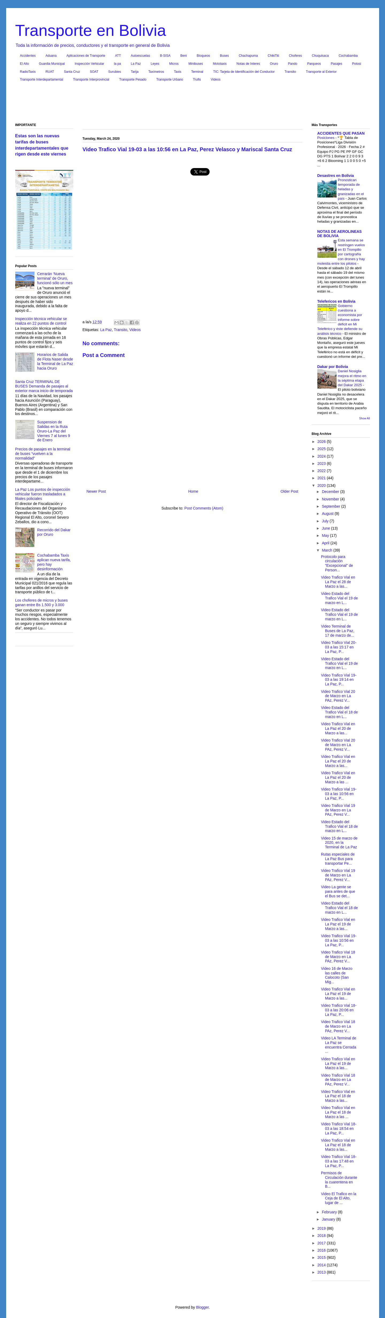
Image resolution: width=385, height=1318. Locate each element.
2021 (322, 478)
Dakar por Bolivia (332, 366)
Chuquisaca (320, 56)
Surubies (114, 72)
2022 (322, 471)
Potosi (356, 64)
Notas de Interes (248, 64)
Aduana (50, 56)
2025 (322, 449)
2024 (322, 456)
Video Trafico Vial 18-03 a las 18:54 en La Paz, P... (338, 1128)
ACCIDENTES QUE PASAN (341, 133)
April (326, 543)
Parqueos (314, 64)
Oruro (274, 64)
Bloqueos (203, 56)
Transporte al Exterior (321, 72)
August (328, 513)
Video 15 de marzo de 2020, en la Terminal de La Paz (339, 842)
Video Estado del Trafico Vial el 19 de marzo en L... (339, 598)
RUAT (49, 72)
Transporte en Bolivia (90, 30)
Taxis (177, 72)
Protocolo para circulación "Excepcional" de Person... (337, 563)
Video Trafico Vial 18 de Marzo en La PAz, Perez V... (338, 956)
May (326, 535)
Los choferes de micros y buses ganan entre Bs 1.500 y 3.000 (41, 602)
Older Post (289, 491)
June (326, 528)
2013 (322, 1272)
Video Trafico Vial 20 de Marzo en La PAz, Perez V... (338, 696)
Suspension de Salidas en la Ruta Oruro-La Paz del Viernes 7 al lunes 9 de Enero (53, 431)
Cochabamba (348, 56)
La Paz (136, 64)
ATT (118, 56)
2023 (322, 463)
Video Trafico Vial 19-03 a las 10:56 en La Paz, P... (338, 793)
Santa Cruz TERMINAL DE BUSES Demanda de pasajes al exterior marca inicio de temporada (44, 386)
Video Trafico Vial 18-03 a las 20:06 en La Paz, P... (338, 1010)
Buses (224, 56)
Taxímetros (156, 72)
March (327, 550)
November (331, 499)
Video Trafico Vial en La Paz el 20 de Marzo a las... (338, 728)
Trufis (197, 79)
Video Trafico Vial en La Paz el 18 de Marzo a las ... (338, 1112)
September (331, 506)
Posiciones (326, 138)
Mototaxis (219, 64)
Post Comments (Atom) (203, 508)
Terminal (197, 72)
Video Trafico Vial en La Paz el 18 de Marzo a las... (338, 1096)
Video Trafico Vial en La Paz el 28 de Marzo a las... (338, 581)
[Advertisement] (192, 104)
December (331, 491)
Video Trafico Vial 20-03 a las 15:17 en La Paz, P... (338, 647)
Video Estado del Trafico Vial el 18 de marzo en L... (339, 712)
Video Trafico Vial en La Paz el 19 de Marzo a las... (338, 924)
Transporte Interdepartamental (41, 79)
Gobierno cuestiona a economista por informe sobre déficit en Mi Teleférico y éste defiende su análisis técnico (340, 320)
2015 (322, 1257)
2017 (322, 1243)
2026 (322, 441)
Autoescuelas (140, 56)
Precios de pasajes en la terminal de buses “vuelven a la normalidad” (42, 453)
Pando (292, 64)
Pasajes (336, 64)
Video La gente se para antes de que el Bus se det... (338, 891)
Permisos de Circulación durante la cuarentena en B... (339, 1179)
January (329, 1219)
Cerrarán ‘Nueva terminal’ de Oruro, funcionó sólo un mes (54, 278)
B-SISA (165, 56)
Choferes (295, 56)
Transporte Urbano (169, 79)
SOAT (94, 72)
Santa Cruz (72, 72)
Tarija (134, 72)
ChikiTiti (273, 56)
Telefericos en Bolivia (336, 301)
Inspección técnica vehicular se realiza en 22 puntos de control (41, 321)
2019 (322, 1228)
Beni (183, 56)
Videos (215, 79)
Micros (174, 64)
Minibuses (195, 64)
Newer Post (96, 491)
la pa (117, 64)
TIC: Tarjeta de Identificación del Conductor (244, 72)
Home (193, 491)
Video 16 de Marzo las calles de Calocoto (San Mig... (336, 975)
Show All (364, 418)
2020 (322, 485)
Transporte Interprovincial (91, 79)
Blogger (202, 1307)
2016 (322, 1250)
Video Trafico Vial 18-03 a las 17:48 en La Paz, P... (338, 1161)
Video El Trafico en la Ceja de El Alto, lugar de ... (338, 1198)
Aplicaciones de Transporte (86, 56)
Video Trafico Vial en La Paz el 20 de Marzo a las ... (338, 777)
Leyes (155, 64)
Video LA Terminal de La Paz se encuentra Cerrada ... (338, 1045)
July (326, 521)
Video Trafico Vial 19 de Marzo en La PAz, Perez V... (338, 810)
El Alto (24, 64)
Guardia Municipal (52, 64)
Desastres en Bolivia (335, 175)
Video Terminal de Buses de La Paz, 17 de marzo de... (337, 630)
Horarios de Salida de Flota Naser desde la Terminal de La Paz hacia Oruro (55, 361)
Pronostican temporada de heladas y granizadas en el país (351, 189)
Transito (290, 72)
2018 (322, 1235)
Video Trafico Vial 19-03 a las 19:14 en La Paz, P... (338, 679)
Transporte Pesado (133, 79)
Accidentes (28, 56)
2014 (322, 1265)
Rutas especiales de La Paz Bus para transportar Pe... (338, 858)
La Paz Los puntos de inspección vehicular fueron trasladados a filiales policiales (42, 494)
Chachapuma (248, 56)
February (330, 1212)
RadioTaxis (28, 72)
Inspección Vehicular (89, 64)
